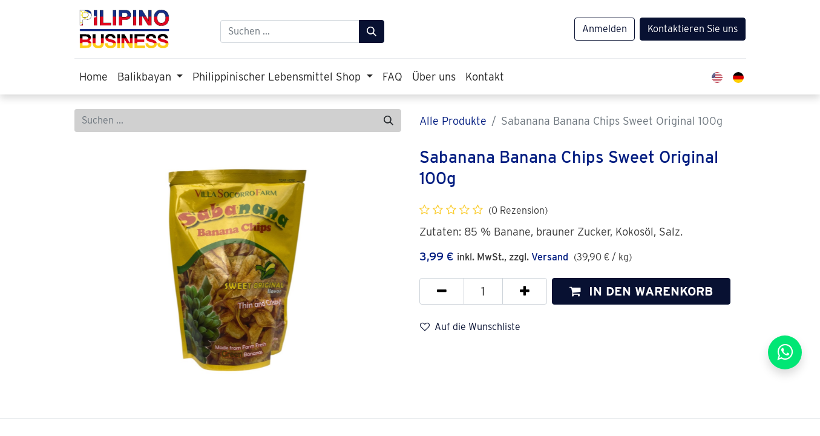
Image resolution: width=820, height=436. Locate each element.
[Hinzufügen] (524, 291)
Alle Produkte (453, 120)
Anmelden (604, 29)
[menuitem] (93, 77)
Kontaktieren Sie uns (693, 29)
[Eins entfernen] (441, 291)
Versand (549, 257)
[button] (641, 291)
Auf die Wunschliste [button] (470, 326)
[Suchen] (371, 31)
